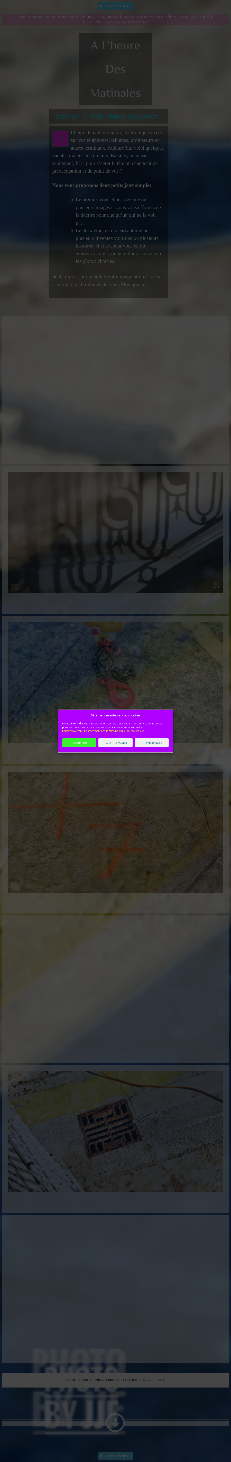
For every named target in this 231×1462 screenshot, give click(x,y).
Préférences (151, 750)
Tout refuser (115, 750)
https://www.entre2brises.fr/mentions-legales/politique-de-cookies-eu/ (103, 738)
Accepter (79, 750)
